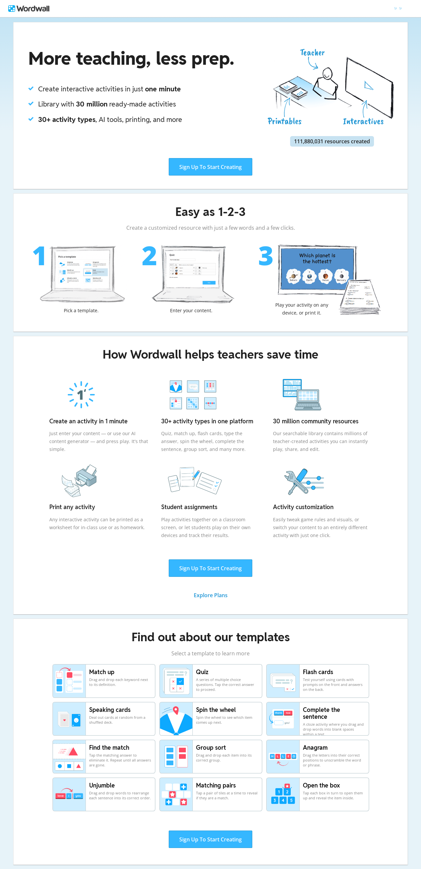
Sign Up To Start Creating (210, 167)
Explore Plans (211, 595)
